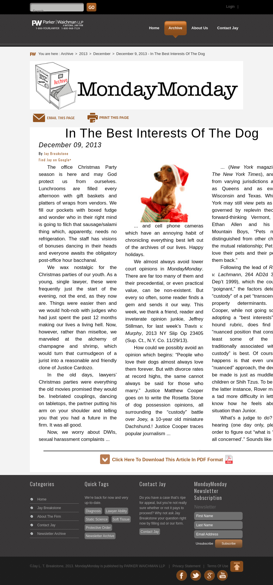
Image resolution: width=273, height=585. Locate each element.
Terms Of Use (217, 566)
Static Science (97, 519)
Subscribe (229, 543)
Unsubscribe (204, 543)
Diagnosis (93, 511)
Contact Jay (46, 525)
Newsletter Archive (51, 534)
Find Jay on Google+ (55, 159)
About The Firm (49, 517)
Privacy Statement (186, 566)
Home (41, 499)
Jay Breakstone (56, 153)
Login (230, 7)
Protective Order (98, 528)
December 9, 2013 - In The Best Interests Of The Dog (160, 54)
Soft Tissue (121, 519)
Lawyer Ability (116, 511)
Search (268, 4)
